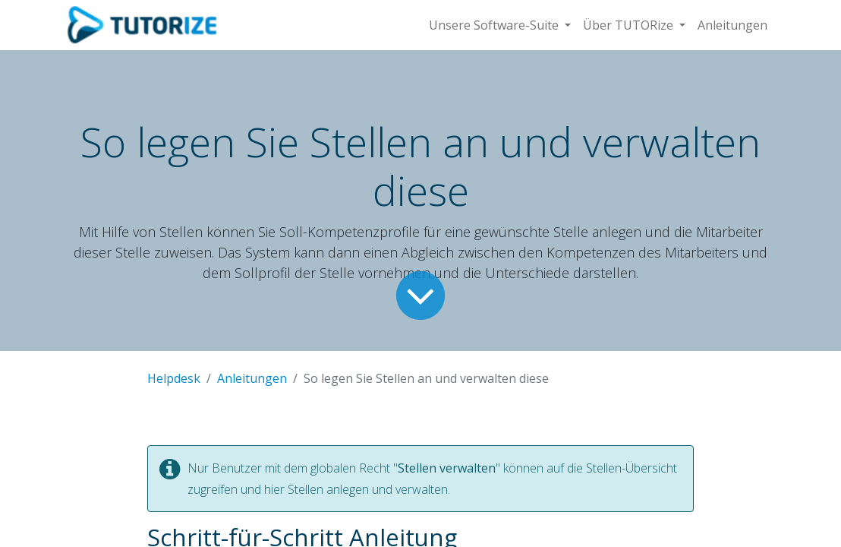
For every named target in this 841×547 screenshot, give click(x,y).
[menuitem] (732, 25)
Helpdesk (173, 378)
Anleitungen (252, 378)
